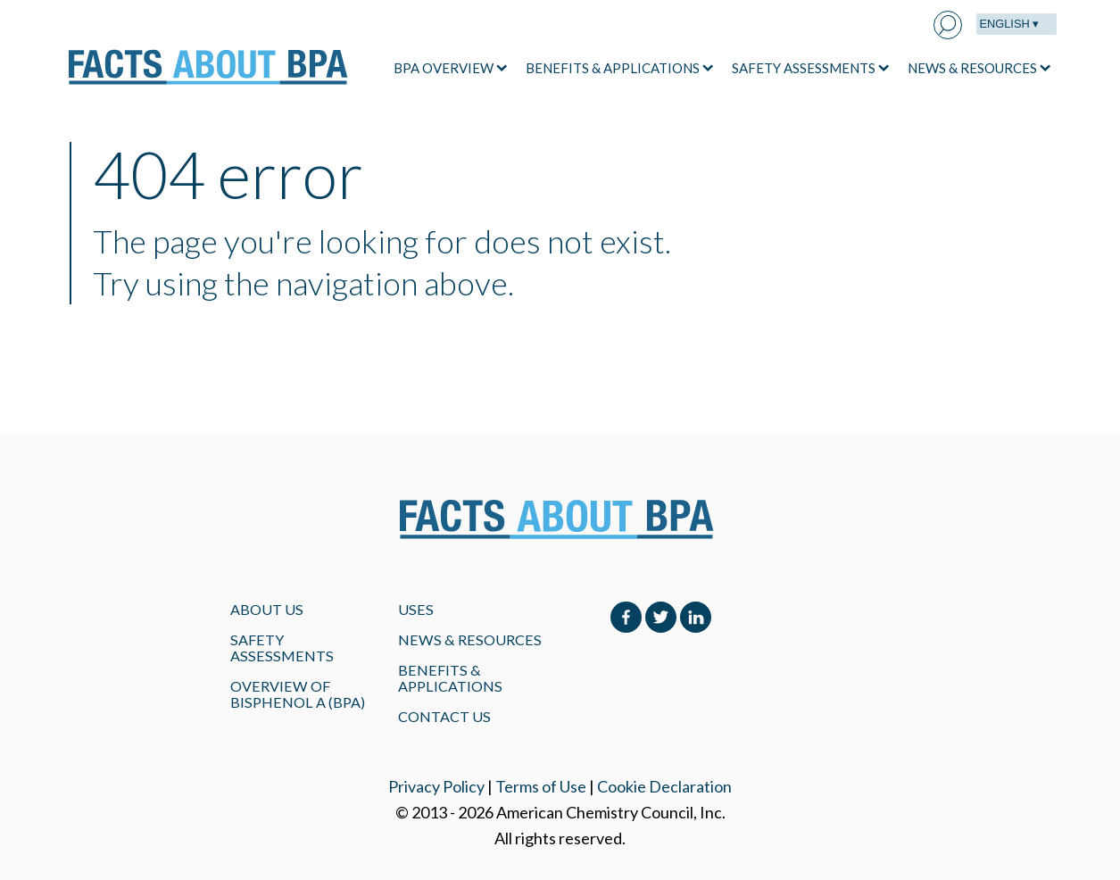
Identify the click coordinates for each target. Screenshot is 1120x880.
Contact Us (444, 716)
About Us (266, 609)
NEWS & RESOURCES (972, 68)
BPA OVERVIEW (444, 68)
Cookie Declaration (664, 786)
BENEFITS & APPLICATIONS (613, 68)
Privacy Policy (436, 786)
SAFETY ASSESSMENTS (803, 68)
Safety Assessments (282, 647)
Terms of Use (540, 786)
